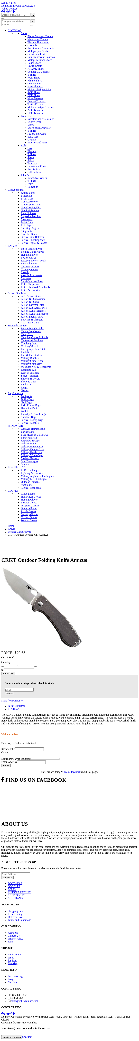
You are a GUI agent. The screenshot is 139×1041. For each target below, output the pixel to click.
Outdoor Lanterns (30, 481)
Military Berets (29, 443)
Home (4, 5)
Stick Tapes (27, 384)
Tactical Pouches (30, 422)
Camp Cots (27, 334)
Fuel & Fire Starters (31, 355)
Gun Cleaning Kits (31, 207)
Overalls (32, 139)
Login (4, 2)
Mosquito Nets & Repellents (36, 366)
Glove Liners (28, 493)
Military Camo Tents (32, 361)
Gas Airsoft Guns (30, 322)
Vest (30, 148)
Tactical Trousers (37, 104)
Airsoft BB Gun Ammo (33, 299)
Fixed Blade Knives (31, 248)
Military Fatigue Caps (32, 449)
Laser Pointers (28, 213)
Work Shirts (34, 77)
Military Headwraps (31, 452)
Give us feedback (71, 772)
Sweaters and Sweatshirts (41, 48)
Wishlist (12, 5)
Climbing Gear (29, 343)
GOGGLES (14, 887)
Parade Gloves (28, 511)
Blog (10, 980)
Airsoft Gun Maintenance (34, 313)
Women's (25, 116)
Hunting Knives (29, 254)
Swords (25, 272)
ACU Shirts (34, 92)
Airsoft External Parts (32, 304)
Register (12, 2)
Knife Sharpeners (30, 284)
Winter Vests (34, 121)
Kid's (23, 145)
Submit (9, 693)
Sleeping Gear (28, 381)
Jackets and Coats (37, 54)
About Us (13, 933)
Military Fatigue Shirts (39, 89)
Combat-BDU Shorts (39, 71)
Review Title (8, 749)
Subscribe (7, 878)
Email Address (9, 762)
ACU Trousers (35, 110)
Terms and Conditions (19, 921)
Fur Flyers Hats (29, 437)
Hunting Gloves (29, 499)
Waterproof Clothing (38, 39)
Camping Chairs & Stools (34, 337)
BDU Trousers (35, 113)
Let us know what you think (16, 759)
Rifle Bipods (27, 225)
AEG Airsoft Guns (30, 296)
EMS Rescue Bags (30, 405)
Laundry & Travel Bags (33, 414)
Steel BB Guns (29, 234)
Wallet (24, 411)
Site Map (12, 964)
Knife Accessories (30, 290)
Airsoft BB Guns (30, 301)
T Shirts (32, 74)
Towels (24, 390)
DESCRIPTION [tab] (16, 706)
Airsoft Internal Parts (32, 316)
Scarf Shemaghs (29, 461)
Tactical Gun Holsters (32, 237)
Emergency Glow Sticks (33, 349)
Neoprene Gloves (30, 505)
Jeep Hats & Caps (30, 440)
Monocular (26, 219)
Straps (24, 387)
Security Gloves (29, 514)
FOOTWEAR (15, 884)
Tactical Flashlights (31, 487)
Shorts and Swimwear (39, 127)
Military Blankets (30, 358)
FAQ (10, 942)
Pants (30, 183)
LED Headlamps (29, 470)
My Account (14, 955)
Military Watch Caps (32, 455)
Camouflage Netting (31, 331)
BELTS (12, 890)
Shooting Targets (30, 228)
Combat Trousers (37, 101)
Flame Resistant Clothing (41, 36)
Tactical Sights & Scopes (34, 242)
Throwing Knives (30, 266)
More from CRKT (12, 700)
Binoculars (26, 195)
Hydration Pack (29, 408)
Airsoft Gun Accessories (33, 307)
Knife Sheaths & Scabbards (35, 287)
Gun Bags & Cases (31, 204)
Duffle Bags (27, 399)
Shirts (31, 160)
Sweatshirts (34, 169)
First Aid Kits (28, 352)
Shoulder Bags (28, 417)
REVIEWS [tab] (13, 709)
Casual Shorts (35, 65)
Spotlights (26, 484)
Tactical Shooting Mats (33, 240)
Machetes (26, 278)
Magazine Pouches (31, 216)
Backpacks (26, 396)
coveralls (32, 45)
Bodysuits (33, 186)
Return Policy (15, 915)
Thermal (32, 151)
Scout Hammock (29, 375)
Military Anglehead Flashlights (37, 476)
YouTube (12, 983)
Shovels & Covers (30, 378)
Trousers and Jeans (37, 142)
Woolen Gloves (29, 520)
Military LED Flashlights (34, 479)
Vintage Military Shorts (40, 60)
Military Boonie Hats (32, 446)
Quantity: (6, 662)
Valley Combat (9, 8)
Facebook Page (16, 977)
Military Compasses (31, 363)
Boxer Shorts (34, 62)
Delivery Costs (16, 918)
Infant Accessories (37, 178)
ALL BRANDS (16, 899)
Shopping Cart (15, 912)
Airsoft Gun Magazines (33, 310)
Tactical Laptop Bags (32, 420)
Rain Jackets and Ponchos (41, 57)
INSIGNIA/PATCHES (19, 893)
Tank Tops (33, 136)
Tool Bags (26, 402)
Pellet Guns (27, 222)
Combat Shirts (35, 83)
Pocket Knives (28, 257)
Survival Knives (29, 263)
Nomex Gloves (29, 508)
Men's (24, 33)
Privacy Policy (15, 939)
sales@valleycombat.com (24, 1002)
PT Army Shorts (36, 68)
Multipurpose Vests (38, 51)
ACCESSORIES (16, 896)
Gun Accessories (29, 201)
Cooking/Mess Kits (31, 346)
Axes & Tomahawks (31, 275)
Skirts (31, 124)
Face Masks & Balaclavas (34, 434)
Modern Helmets (30, 458)
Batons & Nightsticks (32, 328)
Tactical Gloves (29, 517)
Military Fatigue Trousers (41, 107)
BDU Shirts (34, 95)
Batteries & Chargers (32, 319)
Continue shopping (12, 1038)
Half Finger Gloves (31, 496)
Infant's (25, 175)
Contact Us (22, 5)
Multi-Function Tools (32, 281)
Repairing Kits (28, 369)
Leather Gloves (29, 502)
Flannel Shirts (35, 80)
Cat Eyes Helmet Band (33, 428)
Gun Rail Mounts (30, 210)
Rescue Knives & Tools (33, 260)
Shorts (31, 157)
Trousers (32, 163)
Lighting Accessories (32, 473)
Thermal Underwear (38, 42)
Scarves (25, 464)
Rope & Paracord (30, 372)
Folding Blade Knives (32, 251)
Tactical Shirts (35, 86)
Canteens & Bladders (32, 340)
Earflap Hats (27, 431)
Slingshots (26, 231)
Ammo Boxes (28, 192)
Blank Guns (27, 198)
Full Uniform (34, 172)
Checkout (27, 1037)
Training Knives (29, 269)
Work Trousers (35, 98)
